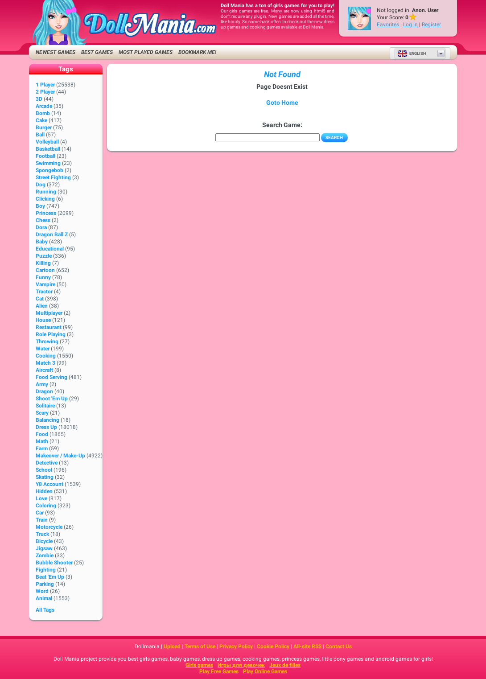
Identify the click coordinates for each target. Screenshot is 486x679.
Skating (45, 477)
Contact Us (338, 646)
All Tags (45, 610)
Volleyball (47, 142)
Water (42, 349)
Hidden (44, 491)
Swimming (48, 163)
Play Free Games (219, 671)
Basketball (48, 149)
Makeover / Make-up (60, 456)
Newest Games (55, 52)
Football (45, 156)
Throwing (47, 341)
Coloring (46, 505)
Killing (43, 263)
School (44, 470)
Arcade (44, 106)
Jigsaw (44, 548)
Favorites (388, 24)
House (43, 320)
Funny (43, 277)
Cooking (46, 356)
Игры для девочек (241, 665)
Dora (41, 227)
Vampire (45, 284)
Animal (44, 598)
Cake (41, 120)
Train (42, 520)
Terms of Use (200, 646)
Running (46, 192)
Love (41, 498)
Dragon (44, 391)
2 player (45, 92)
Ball (40, 135)
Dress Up (46, 427)
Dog (40, 184)
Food (42, 434)
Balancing (47, 420)
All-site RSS (307, 646)
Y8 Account (49, 484)
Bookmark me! (197, 52)
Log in (410, 24)
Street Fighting (53, 177)
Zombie (45, 555)
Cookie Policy (273, 646)
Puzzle (44, 256)
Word (42, 591)
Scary (42, 413)
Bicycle (44, 541)
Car (40, 513)
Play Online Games (265, 671)
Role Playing (51, 334)
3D (39, 99)
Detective (47, 463)
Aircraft (44, 370)
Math (42, 441)
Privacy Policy (236, 646)
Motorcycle (49, 527)
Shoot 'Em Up (52, 398)
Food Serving (51, 377)
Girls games (199, 665)
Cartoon (45, 270)
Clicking (45, 199)
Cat (40, 299)
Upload (172, 646)
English (411, 53)
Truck (42, 534)
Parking (45, 584)
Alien (42, 306)
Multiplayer (49, 313)
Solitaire (45, 406)
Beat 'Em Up (50, 577)
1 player (45, 85)
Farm (42, 448)
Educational (50, 249)
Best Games (97, 52)
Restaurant (49, 327)
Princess (46, 213)
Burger (44, 127)
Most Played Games (146, 52)
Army (42, 384)
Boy (40, 206)
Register (431, 24)
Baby (42, 242)
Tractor (44, 291)
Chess (43, 220)
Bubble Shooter (54, 563)
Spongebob (49, 170)
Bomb (43, 113)
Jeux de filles (285, 665)
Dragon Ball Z (52, 234)
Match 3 (45, 363)
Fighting (46, 570)
